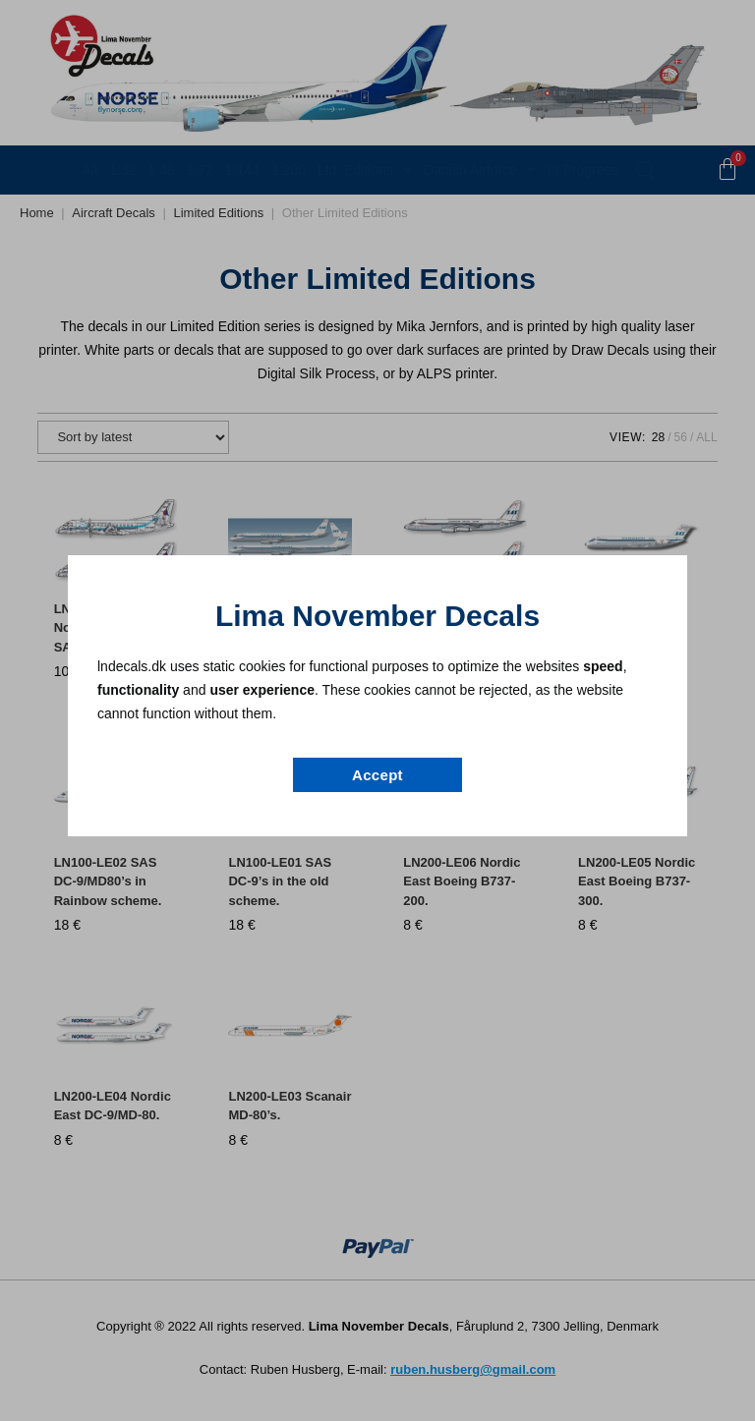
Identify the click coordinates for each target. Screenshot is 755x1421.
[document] (377, 710)
